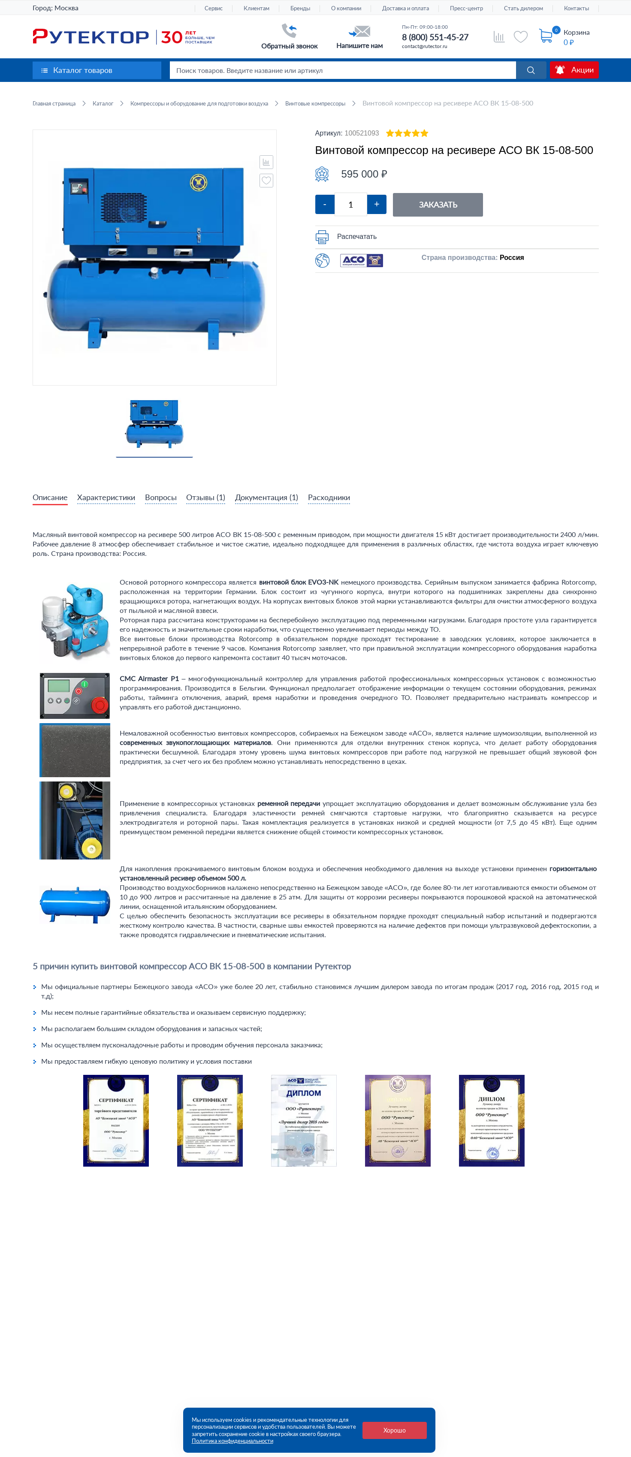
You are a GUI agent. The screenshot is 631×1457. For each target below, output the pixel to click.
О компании (346, 8)
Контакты (576, 8)
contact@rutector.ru (424, 46)
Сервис (214, 8)
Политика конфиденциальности (232, 1440)
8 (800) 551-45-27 (435, 37)
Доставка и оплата (405, 8)
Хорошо (394, 1430)
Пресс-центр (466, 8)
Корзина (577, 32)
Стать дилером (523, 8)
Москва (66, 7)
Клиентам (256, 8)
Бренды (300, 8)
